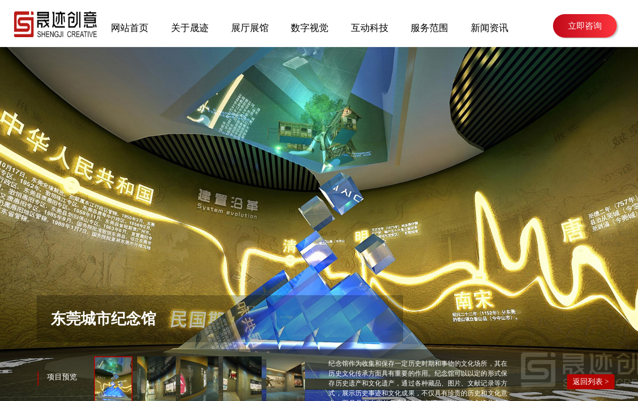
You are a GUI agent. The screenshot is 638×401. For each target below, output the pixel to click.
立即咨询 (585, 26)
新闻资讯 (489, 27)
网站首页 (129, 27)
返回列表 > (591, 381)
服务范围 (429, 27)
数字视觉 (309, 27)
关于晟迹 (190, 27)
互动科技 (370, 27)
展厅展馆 (250, 27)
